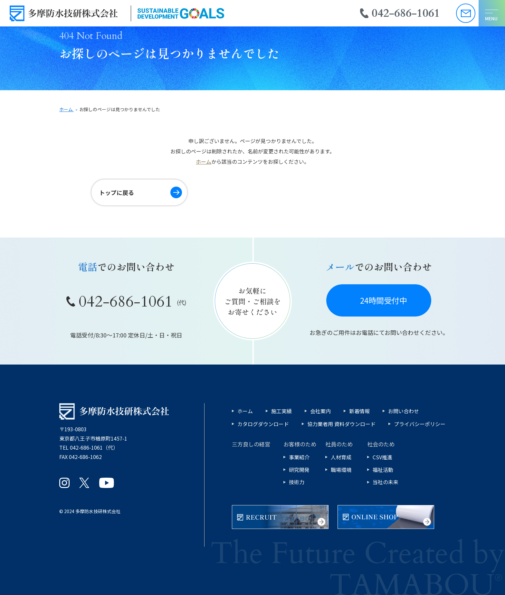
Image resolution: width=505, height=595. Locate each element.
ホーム (203, 161)
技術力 (296, 482)
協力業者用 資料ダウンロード (341, 423)
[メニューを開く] (492, 13)
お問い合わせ (403, 411)
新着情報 (359, 411)
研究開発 (299, 469)
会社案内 (320, 411)
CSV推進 (382, 457)
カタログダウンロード (263, 423)
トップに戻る (116, 192)
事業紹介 (299, 457)
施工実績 (281, 411)
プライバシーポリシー (419, 423)
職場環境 (341, 469)
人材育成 (341, 457)
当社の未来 (385, 482)
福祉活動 (383, 469)
